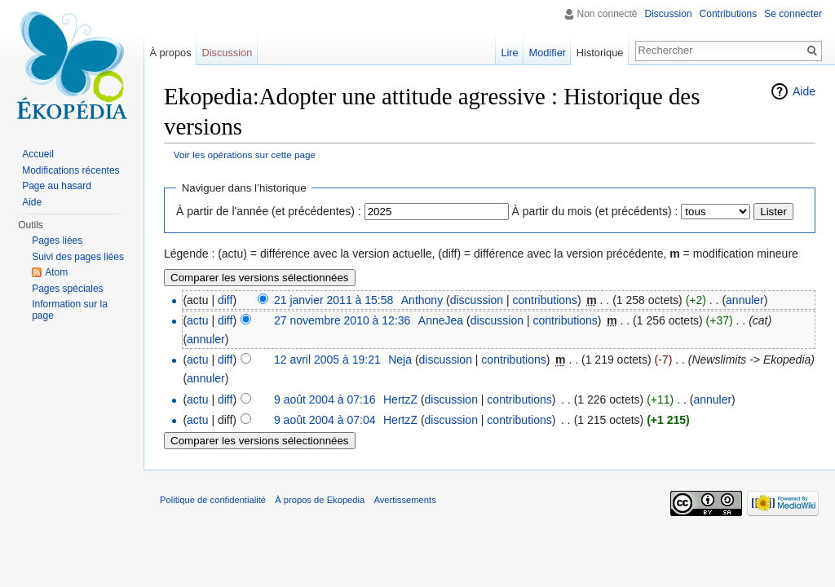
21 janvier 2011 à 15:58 (333, 300)
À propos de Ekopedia (319, 500)
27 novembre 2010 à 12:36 (342, 320)
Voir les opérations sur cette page (245, 154)
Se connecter (793, 14)
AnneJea (440, 320)
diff (225, 300)
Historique (600, 52)
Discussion (668, 14)
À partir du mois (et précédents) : (595, 211)
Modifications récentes (70, 170)
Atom (56, 272)
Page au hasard (56, 186)
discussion (476, 300)
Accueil (38, 154)
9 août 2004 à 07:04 (325, 419)
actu (197, 320)
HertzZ (400, 399)
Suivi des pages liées (78, 257)
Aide (804, 91)
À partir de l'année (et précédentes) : (268, 211)
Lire (509, 52)
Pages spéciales (67, 288)
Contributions (729, 14)
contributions (545, 300)
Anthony (422, 300)
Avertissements (404, 500)
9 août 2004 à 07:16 (325, 399)
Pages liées (57, 240)
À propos (170, 52)
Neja (400, 359)
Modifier (548, 52)
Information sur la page (70, 309)
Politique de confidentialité (213, 500)
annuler (745, 300)
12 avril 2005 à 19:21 (327, 359)
